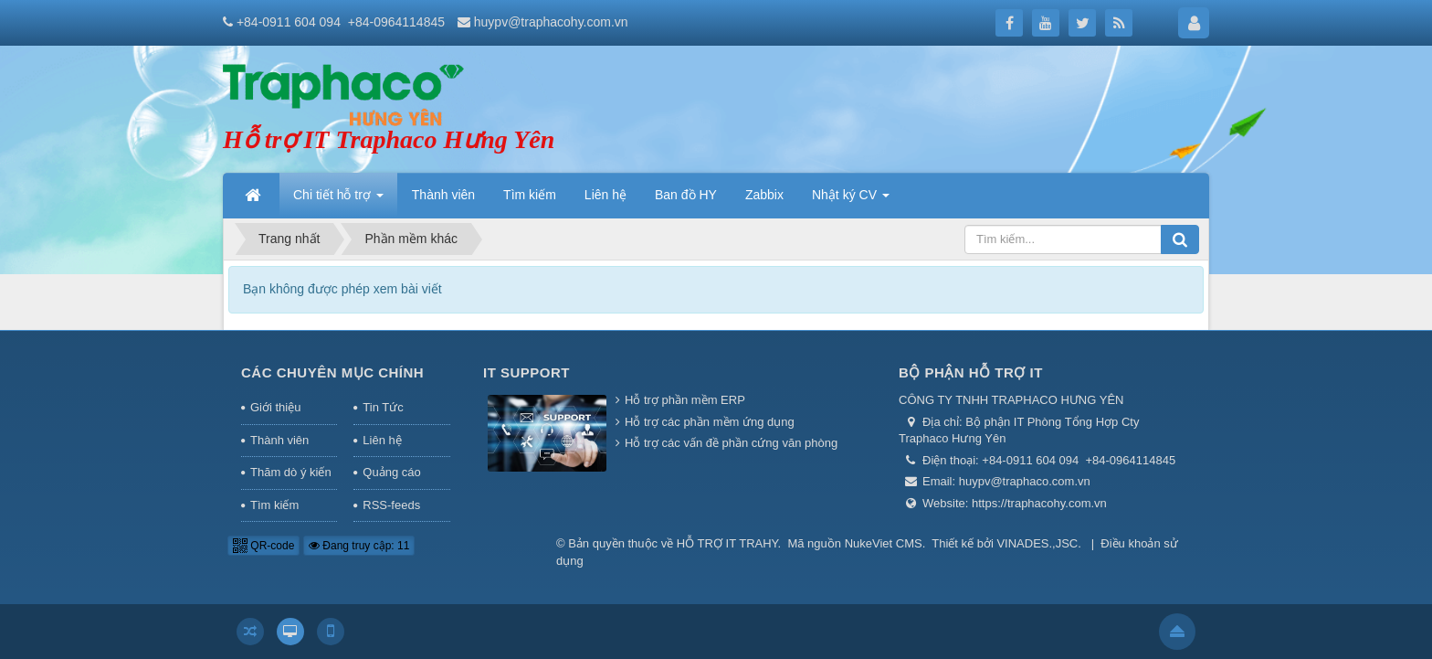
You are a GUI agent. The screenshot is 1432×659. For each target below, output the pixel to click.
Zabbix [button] (764, 194)
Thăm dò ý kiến (291, 472)
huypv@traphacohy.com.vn (551, 22)
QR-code (263, 545)
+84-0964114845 (396, 22)
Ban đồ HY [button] (686, 194)
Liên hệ (382, 440)
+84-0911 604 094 (289, 22)
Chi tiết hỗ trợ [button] (338, 200)
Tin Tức (383, 407)
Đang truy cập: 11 (359, 545)
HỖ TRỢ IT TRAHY (727, 543)
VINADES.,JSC (1037, 543)
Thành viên (279, 440)
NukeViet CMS (883, 543)
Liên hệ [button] (605, 194)
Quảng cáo (391, 472)
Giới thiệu (275, 407)
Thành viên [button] (443, 194)
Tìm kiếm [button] (529, 194)
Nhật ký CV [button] (851, 200)
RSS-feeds (391, 505)
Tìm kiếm (274, 505)
